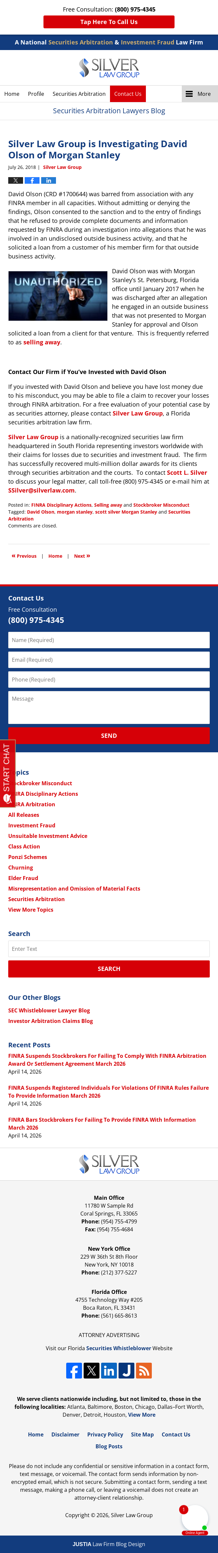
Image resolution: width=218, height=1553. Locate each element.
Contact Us (128, 93)
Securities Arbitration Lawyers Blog (109, 67)
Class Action (24, 846)
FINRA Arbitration (31, 804)
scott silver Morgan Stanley (126, 512)
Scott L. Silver (187, 472)
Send (109, 735)
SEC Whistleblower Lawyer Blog (49, 1010)
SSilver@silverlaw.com (41, 490)
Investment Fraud (31, 825)
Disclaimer (65, 1434)
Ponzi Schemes (27, 857)
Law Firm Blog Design (109, 1544)
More (204, 93)
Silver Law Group (138, 413)
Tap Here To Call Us (109, 22)
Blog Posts (109, 1446)
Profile (36, 93)
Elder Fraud (23, 878)
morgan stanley (75, 512)
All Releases (23, 814)
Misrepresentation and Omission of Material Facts (74, 888)
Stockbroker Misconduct (161, 505)
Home (11, 93)
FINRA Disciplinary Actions (61, 505)
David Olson (40, 512)
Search (109, 969)
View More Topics (30, 909)
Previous (24, 555)
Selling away (108, 505)
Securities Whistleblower (118, 1348)
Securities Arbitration (79, 93)
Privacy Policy (105, 1434)
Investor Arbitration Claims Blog (50, 1021)
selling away (41, 342)
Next (82, 555)
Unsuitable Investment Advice (47, 836)
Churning (20, 867)
